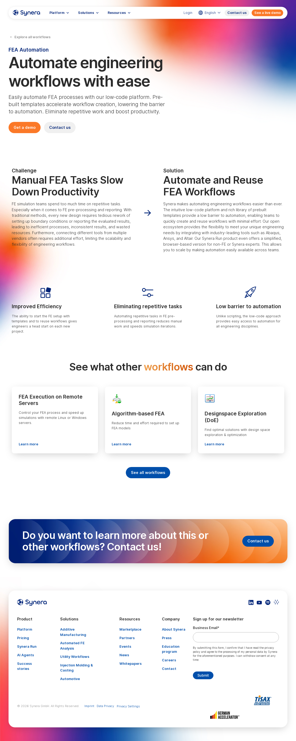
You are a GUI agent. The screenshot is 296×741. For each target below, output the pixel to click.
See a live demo (267, 13)
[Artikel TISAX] (264, 700)
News (124, 655)
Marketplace (130, 629)
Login (188, 13)
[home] (26, 12)
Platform (24, 629)
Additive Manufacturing (73, 631)
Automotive (70, 679)
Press (167, 638)
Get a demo (25, 127)
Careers (169, 660)
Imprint (89, 706)
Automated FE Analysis (72, 645)
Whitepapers (130, 664)
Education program (171, 649)
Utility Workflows (74, 657)
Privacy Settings (128, 706)
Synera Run (27, 646)
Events (125, 646)
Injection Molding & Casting (76, 667)
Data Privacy (105, 706)
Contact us (237, 13)
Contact (169, 669)
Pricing (23, 638)
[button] (59, 12)
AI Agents (25, 655)
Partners (127, 638)
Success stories (24, 666)
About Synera (173, 629)
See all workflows (148, 472)
